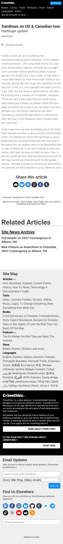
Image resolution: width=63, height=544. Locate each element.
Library (13, 7)
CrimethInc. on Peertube (12, 512)
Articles (7, 279)
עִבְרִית (54, 377)
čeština (20, 369)
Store (42, 7)
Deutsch (38, 357)
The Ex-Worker (11, 336)
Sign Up (54, 486)
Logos (15, 303)
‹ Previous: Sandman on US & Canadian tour (23, 197)
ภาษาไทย (8, 381)
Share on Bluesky (22, 184)
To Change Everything (33, 303)
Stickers (37, 299)
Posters (26, 299)
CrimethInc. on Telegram (52, 506)
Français (50, 357)
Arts (5, 283)
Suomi (6, 365)
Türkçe (50, 369)
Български (28, 365)
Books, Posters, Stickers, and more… (24, 348)
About (18, 11)
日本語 (16, 365)
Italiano (27, 357)
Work (6, 320)
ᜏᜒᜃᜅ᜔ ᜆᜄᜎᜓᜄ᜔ (49, 385)
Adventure (15, 283)
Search (50, 7)
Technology (38, 287)
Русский (33, 361)
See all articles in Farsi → (15, 15)
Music (6, 303)
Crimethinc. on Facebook (12, 506)
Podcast (8, 332)
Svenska (36, 377)
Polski (43, 361)
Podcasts (32, 7)
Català (54, 381)
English (7, 357)
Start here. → (51, 445)
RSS (14, 279)
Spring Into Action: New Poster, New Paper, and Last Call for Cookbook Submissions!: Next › (31, 202)
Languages (7, 11)
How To (17, 287)
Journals (16, 299)
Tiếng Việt (43, 381)
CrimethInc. (8, 2)
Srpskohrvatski (36, 373)
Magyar (29, 369)
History (7, 287)
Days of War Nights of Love (19, 324)
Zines (6, 299)
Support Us (56, 3)
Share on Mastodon (28, 184)
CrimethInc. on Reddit (25, 512)
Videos (47, 299)
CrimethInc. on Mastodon (5, 506)
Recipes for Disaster (45, 320)
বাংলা (26, 377)
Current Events (42, 283)
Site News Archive (14, 44)
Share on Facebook (40, 184)
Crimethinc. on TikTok (5, 512)
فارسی (7, 373)
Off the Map (17, 328)
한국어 (50, 373)
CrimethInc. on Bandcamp (45, 506)
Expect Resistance (21, 320)
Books (4, 7)
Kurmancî (24, 385)
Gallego (12, 385)
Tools (22, 7)
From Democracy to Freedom (20, 316)
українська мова (25, 381)
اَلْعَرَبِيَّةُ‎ (18, 377)
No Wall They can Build (35, 336)
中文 (38, 365)
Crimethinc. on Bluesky (25, 506)
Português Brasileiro (15, 361)
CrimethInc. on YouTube (19, 512)
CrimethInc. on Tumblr (39, 506)
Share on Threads (34, 184)
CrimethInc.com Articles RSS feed (32, 512)
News (26, 287)
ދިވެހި (5, 385)
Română (8, 377)
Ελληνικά (53, 361)
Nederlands (19, 373)
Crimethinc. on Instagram (19, 506)
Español (17, 357)
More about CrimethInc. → (43, 429)
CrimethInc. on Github (32, 506)
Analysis (27, 283)
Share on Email (15, 184)
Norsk (34, 385)
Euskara (40, 369)
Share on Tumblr (46, 184)
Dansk (45, 377)
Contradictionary (49, 316)
